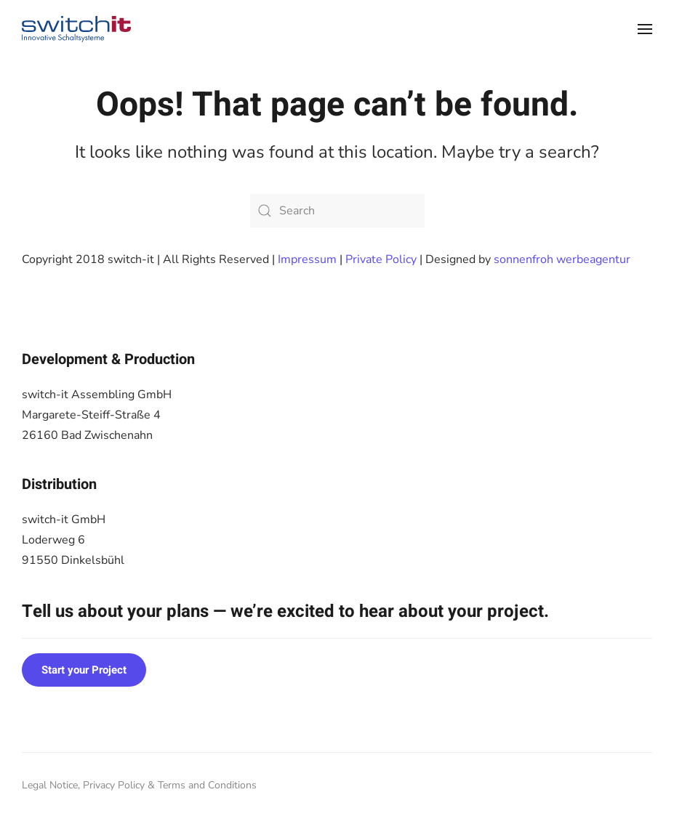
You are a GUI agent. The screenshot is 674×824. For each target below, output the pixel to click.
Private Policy (381, 259)
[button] (645, 29)
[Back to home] (76, 29)
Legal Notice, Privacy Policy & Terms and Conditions (139, 785)
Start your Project (84, 670)
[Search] (337, 210)
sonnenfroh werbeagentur (562, 259)
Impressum (307, 259)
